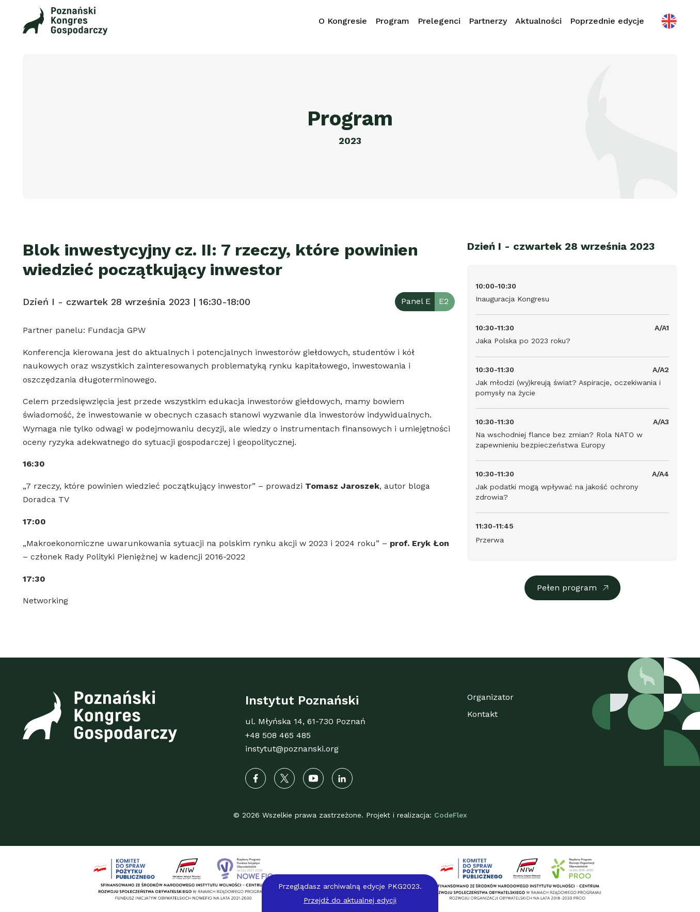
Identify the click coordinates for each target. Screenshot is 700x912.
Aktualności (538, 21)
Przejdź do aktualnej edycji (350, 900)
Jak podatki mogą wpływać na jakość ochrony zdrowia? (556, 492)
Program (392, 21)
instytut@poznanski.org (292, 749)
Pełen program (567, 588)
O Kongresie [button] (343, 21)
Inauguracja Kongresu (512, 299)
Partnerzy (488, 21)
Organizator (490, 697)
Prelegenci (439, 21)
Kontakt (482, 714)
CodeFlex (450, 815)
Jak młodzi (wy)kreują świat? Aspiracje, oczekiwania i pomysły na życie (568, 387)
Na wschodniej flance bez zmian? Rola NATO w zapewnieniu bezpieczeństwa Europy (559, 439)
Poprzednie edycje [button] (607, 21)
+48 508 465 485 (278, 735)
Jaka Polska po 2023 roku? (522, 341)
